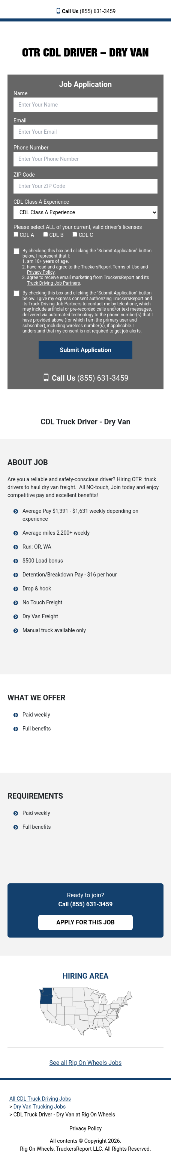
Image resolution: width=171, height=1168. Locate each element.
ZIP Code (24, 175)
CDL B (53, 235)
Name (20, 93)
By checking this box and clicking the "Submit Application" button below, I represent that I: (90, 267)
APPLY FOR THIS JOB (85, 922)
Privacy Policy (40, 272)
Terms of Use (125, 267)
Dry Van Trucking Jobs (40, 1107)
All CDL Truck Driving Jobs (40, 1099)
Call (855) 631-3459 (85, 904)
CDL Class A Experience (41, 202)
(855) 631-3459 (89, 11)
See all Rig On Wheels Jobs (86, 1062)
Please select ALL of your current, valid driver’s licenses (78, 227)
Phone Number (31, 148)
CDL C (82, 235)
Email (20, 120)
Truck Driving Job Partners (53, 283)
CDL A (24, 235)
